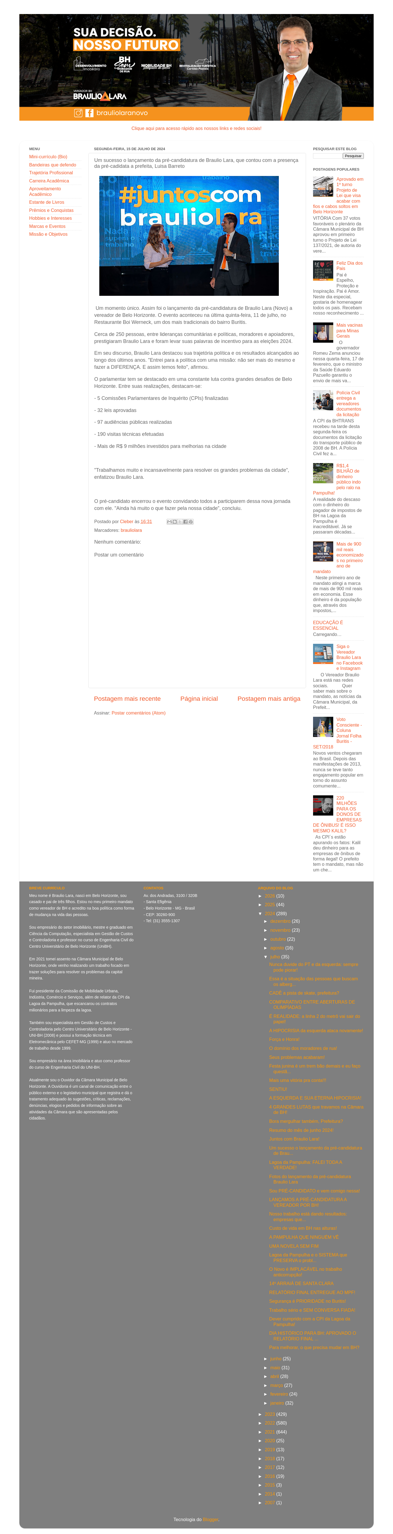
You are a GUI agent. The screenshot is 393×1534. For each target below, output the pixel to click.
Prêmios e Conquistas (51, 210)
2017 (270, 1467)
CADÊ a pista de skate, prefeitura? (304, 992)
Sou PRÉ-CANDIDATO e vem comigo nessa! (314, 1190)
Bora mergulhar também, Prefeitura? (306, 1121)
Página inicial (199, 698)
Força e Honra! (284, 1039)
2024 (270, 913)
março (277, 1385)
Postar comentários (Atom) (139, 712)
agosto (277, 947)
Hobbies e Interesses (50, 218)
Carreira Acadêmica (49, 180)
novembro (281, 930)
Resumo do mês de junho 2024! (301, 1130)
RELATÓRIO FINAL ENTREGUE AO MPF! (312, 1292)
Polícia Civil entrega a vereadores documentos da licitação (348, 403)
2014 (270, 1493)
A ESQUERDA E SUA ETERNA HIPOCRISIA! (315, 1097)
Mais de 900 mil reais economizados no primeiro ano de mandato (338, 557)
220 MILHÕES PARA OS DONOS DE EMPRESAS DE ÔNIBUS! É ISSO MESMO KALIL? (337, 814)
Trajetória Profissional (51, 172)
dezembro (281, 921)
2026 (270, 895)
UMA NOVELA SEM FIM (294, 1246)
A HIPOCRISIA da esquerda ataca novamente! (316, 1030)
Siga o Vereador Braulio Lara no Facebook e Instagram (349, 657)
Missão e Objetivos (48, 234)
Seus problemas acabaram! (297, 1057)
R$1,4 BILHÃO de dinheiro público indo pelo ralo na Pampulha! (337, 479)
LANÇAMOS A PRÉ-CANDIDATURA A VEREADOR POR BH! (308, 1202)
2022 (270, 1422)
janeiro (277, 1402)
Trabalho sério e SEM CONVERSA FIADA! (312, 1310)
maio (276, 1367)
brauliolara (131, 530)
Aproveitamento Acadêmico (45, 191)
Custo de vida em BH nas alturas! (303, 1228)
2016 (270, 1476)
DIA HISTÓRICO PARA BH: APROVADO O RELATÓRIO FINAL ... (312, 1336)
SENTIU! (278, 1089)
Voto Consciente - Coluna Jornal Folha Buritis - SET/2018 (337, 733)
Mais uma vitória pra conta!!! (297, 1080)
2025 (270, 904)
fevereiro (279, 1393)
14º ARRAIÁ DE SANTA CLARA (301, 1283)
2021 (270, 1431)
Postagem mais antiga (269, 698)
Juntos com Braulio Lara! (294, 1138)
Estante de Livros (46, 202)
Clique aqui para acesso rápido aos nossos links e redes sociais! (196, 128)
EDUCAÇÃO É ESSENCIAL (328, 625)
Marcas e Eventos (47, 226)
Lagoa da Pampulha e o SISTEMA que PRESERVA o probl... (308, 1257)
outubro (278, 939)
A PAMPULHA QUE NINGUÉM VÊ (304, 1237)
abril (275, 1376)
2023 (270, 1414)
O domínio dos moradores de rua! (303, 1048)
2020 (270, 1440)
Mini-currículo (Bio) (48, 156)
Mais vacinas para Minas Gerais (349, 330)
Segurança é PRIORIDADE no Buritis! (307, 1301)
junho (276, 1358)
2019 (270, 1449)
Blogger (210, 1519)
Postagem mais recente (127, 698)
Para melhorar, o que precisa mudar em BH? (314, 1347)
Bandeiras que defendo (52, 164)
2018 (270, 1458)
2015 (270, 1484)
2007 (270, 1502)
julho (275, 956)
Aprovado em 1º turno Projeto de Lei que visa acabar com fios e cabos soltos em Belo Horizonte (338, 195)
